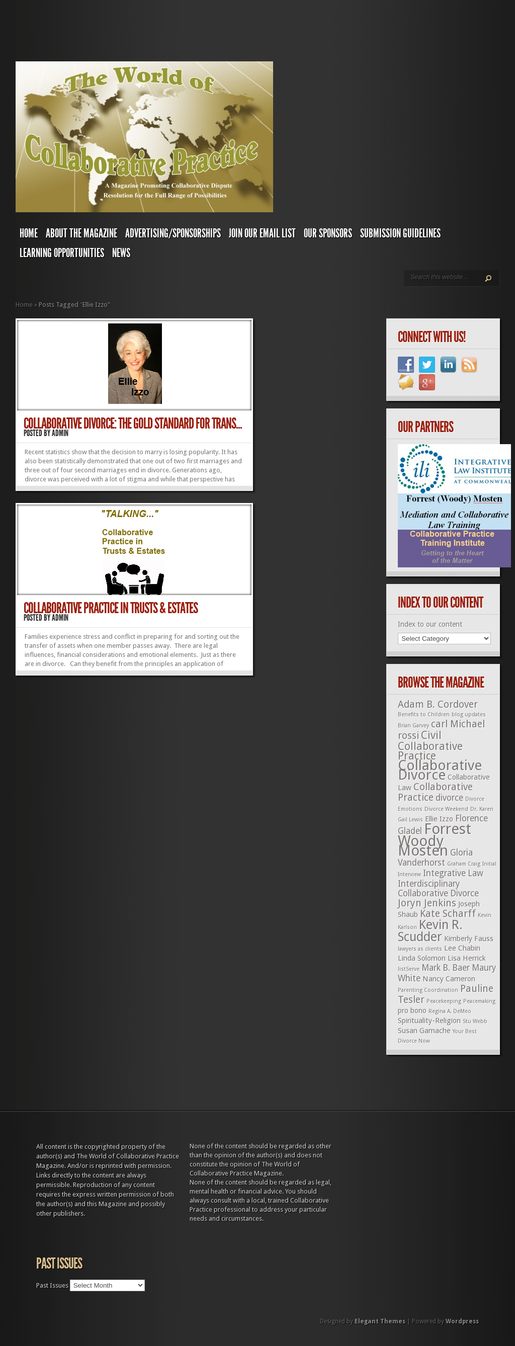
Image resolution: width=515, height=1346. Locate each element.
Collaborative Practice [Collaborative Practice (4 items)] (435, 792)
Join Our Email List (262, 233)
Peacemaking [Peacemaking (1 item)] (479, 1001)
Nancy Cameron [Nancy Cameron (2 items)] (448, 978)
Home (29, 233)
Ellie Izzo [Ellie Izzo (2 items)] (439, 818)
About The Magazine (81, 233)
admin (60, 433)
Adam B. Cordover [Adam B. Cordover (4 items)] (438, 704)
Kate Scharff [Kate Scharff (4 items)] (448, 913)
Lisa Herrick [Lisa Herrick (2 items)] (467, 958)
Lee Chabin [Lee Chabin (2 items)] (462, 948)
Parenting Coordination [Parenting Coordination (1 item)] (428, 990)
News (121, 253)
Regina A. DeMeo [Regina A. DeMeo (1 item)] (449, 1011)
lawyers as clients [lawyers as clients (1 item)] (420, 949)
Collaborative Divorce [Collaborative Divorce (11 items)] (440, 770)
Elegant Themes (380, 1321)
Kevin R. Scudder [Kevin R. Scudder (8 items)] (430, 930)
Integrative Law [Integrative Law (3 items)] (453, 873)
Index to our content (430, 624)
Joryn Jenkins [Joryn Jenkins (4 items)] (427, 903)
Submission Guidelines (400, 233)
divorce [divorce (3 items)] (449, 798)
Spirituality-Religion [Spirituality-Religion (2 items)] (429, 1020)
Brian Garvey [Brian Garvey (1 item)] (413, 725)
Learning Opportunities (62, 253)
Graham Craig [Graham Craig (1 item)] (463, 864)
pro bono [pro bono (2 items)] (412, 1010)
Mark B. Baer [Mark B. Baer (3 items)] (445, 968)
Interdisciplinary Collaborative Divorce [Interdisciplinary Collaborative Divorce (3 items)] (438, 888)
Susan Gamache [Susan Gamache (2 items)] (424, 1030)
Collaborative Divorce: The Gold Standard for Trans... (133, 423)
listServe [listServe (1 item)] (408, 969)
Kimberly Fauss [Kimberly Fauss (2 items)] (468, 938)
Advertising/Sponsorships (173, 233)
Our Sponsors (328, 233)
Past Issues (52, 1285)
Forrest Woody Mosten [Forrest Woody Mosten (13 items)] (434, 839)
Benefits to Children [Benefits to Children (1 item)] (424, 714)
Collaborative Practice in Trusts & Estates (111, 608)
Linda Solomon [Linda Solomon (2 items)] (422, 958)
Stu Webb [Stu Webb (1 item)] (475, 1021)
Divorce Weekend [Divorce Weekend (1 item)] (446, 809)
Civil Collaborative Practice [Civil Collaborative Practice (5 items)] (430, 745)
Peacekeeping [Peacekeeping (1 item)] (443, 1001)
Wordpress (462, 1321)
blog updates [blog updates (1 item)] (469, 714)
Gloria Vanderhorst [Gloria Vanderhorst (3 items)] (435, 858)
